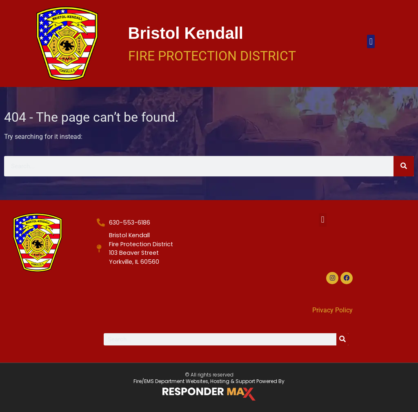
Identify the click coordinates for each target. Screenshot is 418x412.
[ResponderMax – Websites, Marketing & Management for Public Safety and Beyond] (209, 394)
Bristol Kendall (185, 33)
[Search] (404, 166)
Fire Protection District (212, 56)
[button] (371, 41)
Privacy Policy (332, 310)
